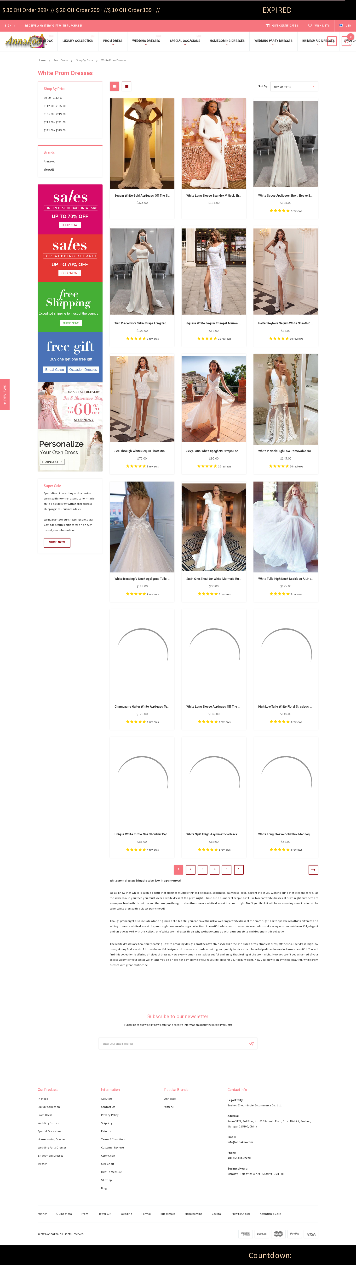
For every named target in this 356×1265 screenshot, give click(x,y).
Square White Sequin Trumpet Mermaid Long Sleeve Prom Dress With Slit (236, 323)
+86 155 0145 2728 (239, 1158)
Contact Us (108, 1107)
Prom (84, 1213)
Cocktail (217, 1213)
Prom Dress (112, 41)
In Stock (47, 41)
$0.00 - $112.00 (53, 98)
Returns (106, 1131)
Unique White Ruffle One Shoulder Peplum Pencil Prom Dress (157, 834)
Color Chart (108, 1155)
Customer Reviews (112, 1147)
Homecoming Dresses (227, 41)
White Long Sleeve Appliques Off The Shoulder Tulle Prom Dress (230, 706)
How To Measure (111, 1172)
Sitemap (106, 1180)
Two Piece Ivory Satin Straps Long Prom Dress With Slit (152, 323)
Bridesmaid (168, 1213)
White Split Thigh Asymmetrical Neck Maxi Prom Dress (223, 834)
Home (42, 60)
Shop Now (89, 25)
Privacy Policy (110, 1115)
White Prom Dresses (113, 60)
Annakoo (49, 161)
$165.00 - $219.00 (54, 114)
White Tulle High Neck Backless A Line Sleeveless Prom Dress (301, 579)
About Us (106, 1098)
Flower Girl (104, 1213)
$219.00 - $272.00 (54, 122)
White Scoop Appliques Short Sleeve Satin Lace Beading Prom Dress (305, 195)
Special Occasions (186, 41)
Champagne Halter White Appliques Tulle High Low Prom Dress (158, 706)
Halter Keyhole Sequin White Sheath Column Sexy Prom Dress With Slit (306, 323)
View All (49, 169)
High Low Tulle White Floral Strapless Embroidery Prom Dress (300, 706)
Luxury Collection (79, 41)
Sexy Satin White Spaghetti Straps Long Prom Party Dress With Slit (231, 451)
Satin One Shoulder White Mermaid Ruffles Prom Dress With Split (231, 579)
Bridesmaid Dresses (318, 41)
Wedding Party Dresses (273, 41)
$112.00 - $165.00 (54, 106)
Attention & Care (270, 1213)
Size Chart (107, 1163)
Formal (146, 1213)
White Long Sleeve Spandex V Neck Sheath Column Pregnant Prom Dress (236, 195)
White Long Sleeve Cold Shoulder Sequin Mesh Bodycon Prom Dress (305, 834)
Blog (104, 1188)
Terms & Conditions (113, 1139)
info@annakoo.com (240, 1142)
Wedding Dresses (147, 41)
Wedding (126, 1213)
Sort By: (263, 86)
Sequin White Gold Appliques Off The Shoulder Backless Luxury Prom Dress (166, 195)
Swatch (42, 1163)
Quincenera (64, 1213)
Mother (42, 1213)
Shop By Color (84, 60)
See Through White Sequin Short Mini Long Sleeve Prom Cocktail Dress (163, 451)
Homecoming (193, 1213)
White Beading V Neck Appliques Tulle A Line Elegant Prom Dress (159, 579)
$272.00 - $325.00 (54, 130)
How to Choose (241, 1213)
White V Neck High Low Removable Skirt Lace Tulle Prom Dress (301, 451)
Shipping (106, 1123)
